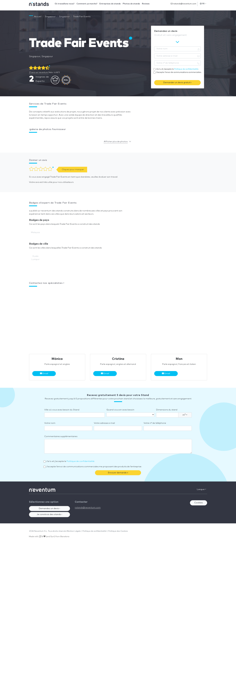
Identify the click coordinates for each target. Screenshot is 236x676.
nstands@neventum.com (183, 4)
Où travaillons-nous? (64, 4)
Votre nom (49, 423)
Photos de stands (131, 4)
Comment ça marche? (87, 4)
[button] (107, 137)
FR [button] (203, 4)
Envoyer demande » (118, 473)
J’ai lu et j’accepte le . (177, 69)
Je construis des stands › (49, 514)
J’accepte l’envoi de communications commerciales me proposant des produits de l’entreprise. (94, 467)
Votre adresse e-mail (104, 423)
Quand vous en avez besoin (120, 410)
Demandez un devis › (49, 508)
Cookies (198, 503)
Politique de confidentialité (186, 69)
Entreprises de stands (110, 4)
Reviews (146, 4)
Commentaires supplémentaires (60, 436)
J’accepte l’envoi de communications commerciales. (179, 72)
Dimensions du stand (166, 410)
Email (44, 373)
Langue (201, 489)
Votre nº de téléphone (155, 423)
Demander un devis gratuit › (177, 83)
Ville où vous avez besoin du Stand (61, 410)
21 (38, 72)
